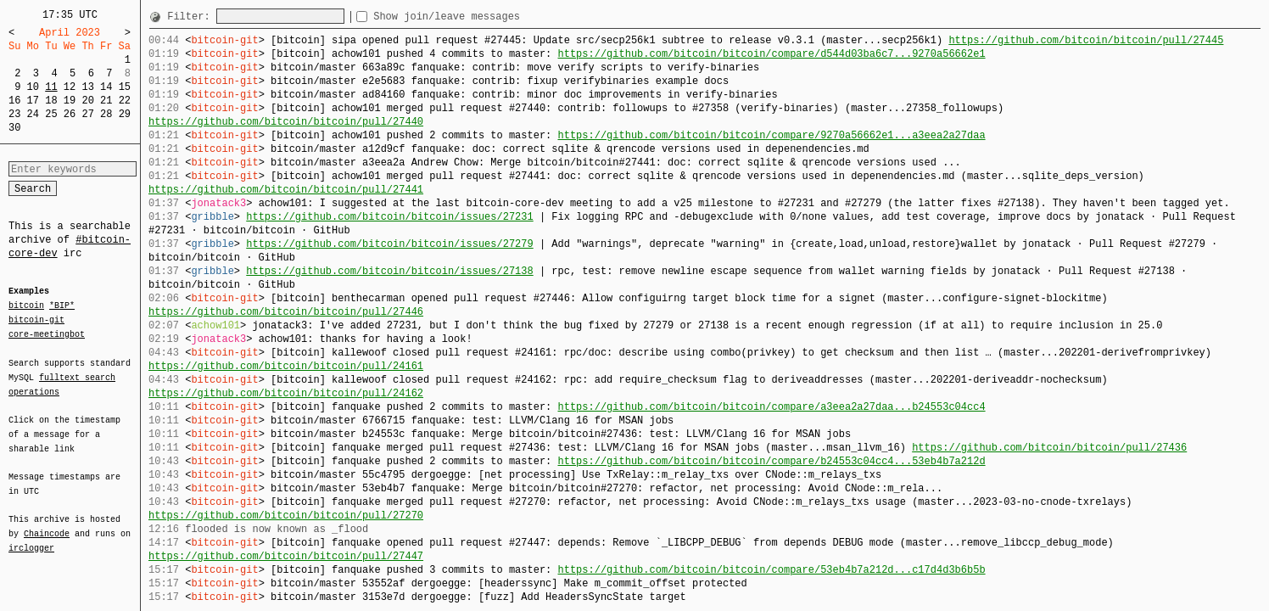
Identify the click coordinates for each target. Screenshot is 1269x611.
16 (14, 100)
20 (87, 100)
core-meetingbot (46, 333)
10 (33, 87)
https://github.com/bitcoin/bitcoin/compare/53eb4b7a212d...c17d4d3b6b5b (771, 570)
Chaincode (47, 524)
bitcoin (26, 306)
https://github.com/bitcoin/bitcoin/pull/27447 (285, 556)
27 (87, 114)
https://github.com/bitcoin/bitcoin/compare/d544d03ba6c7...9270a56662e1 (771, 54)
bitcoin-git (36, 320)
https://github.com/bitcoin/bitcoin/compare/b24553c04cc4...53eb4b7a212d (771, 461)
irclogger (31, 537)
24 (33, 114)
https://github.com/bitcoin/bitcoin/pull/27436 (1049, 447)
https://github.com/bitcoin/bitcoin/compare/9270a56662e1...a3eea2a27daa (771, 135)
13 (87, 87)
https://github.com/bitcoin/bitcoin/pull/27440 (285, 122)
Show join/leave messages (477, 16)
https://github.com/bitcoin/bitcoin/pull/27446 (285, 312)
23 (14, 114)
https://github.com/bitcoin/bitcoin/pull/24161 (285, 366)
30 (14, 128)
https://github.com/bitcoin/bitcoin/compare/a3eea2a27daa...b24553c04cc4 (771, 407)
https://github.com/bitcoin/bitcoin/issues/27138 (389, 271)
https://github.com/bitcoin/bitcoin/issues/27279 (389, 244)
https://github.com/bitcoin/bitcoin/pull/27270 (285, 515)
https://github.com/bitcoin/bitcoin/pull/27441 (285, 189)
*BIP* (62, 306)
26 (69, 114)
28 (106, 114)
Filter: (191, 16)
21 (106, 100)
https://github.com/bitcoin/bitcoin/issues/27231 (389, 217)
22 (125, 100)
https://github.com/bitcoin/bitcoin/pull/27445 (1085, 40)
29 (125, 114)
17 (33, 100)
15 (125, 87)
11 (51, 87)
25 (51, 114)
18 (51, 100)
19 (69, 100)
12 (69, 87)
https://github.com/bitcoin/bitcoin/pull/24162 (285, 393)
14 (106, 87)
